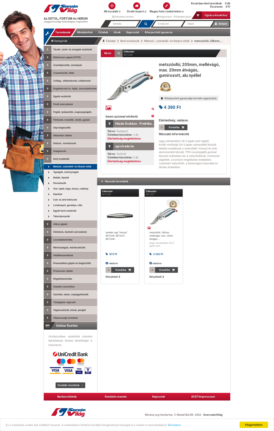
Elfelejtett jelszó (182, 16)
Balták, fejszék (56, 177)
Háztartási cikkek (58, 135)
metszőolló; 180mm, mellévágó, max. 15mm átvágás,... (161, 235)
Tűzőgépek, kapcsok (60, 302)
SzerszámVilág (213, 414)
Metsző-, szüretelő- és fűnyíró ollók (167, 41)
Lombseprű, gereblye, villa (63, 205)
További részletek (68, 385)
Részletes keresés (123, 16)
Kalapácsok (55, 151)
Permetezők (55, 183)
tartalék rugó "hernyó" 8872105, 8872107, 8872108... (116, 235)
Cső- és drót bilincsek (60, 199)
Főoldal (110, 41)
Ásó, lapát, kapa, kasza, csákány (66, 188)
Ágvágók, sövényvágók (61, 172)
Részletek (113, 276)
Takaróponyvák (57, 216)
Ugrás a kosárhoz (212, 15)
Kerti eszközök (129, 41)
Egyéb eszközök (57, 96)
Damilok (53, 194)
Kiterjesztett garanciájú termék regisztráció (189, 98)
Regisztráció (164, 16)
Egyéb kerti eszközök (60, 210)
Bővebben (174, 425)
